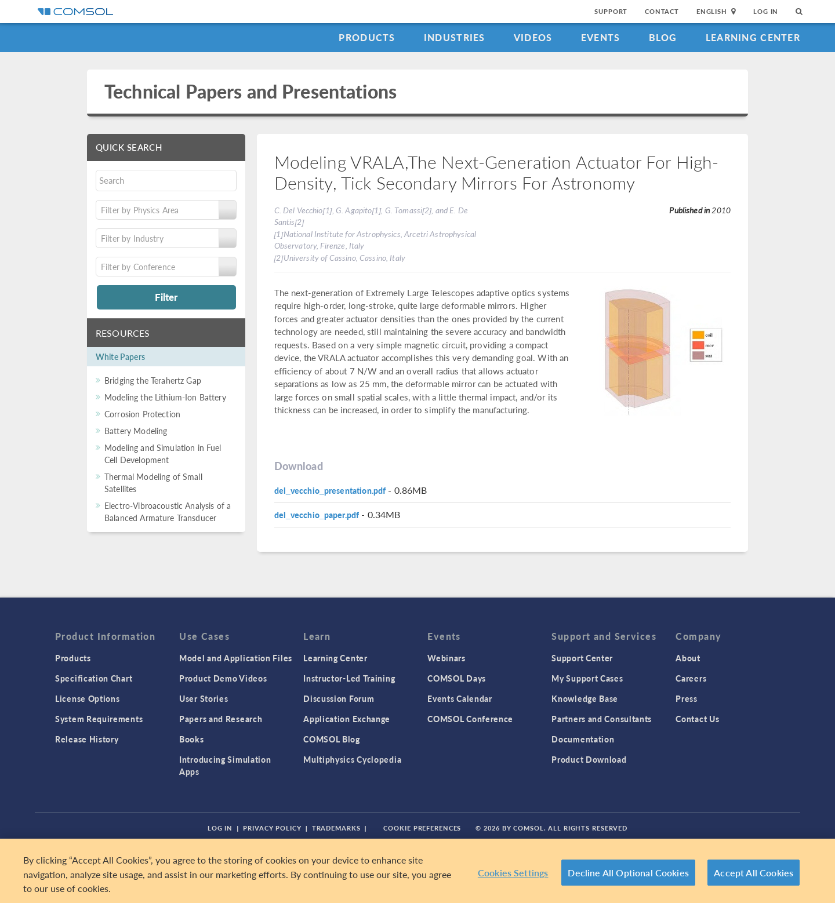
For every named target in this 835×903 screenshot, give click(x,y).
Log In (765, 11)
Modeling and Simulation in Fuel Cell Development (163, 453)
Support (610, 11)
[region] (417, 871)
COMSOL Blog (331, 739)
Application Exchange (346, 718)
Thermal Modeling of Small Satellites (153, 482)
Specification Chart (93, 678)
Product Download (588, 759)
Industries (454, 37)
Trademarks (336, 828)
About (688, 658)
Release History (87, 739)
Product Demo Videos (223, 678)
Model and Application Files (235, 658)
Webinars (446, 658)
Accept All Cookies (753, 872)
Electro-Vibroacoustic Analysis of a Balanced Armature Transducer (167, 511)
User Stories (203, 698)
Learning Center (753, 37)
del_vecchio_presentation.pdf (330, 490)
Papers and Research (220, 718)
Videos (533, 37)
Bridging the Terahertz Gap (152, 380)
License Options (87, 698)
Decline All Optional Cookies (628, 872)
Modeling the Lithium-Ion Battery (165, 397)
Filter (166, 297)
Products (367, 37)
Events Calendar (459, 698)
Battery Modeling (135, 430)
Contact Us (697, 718)
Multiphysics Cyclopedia (352, 759)
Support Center (582, 658)
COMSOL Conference (470, 718)
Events (600, 37)
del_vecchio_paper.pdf (317, 514)
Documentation (582, 739)
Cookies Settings (513, 872)
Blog (663, 37)
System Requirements (99, 718)
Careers (691, 678)
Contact (662, 11)
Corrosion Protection (142, 414)
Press (687, 698)
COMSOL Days (456, 678)
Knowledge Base (584, 698)
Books (191, 739)
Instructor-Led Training (349, 678)
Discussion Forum (338, 698)
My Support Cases (587, 678)
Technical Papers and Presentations (250, 91)
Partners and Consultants (601, 718)
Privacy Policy (272, 828)
